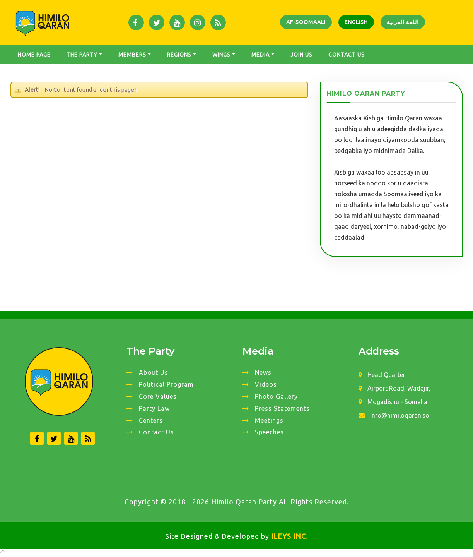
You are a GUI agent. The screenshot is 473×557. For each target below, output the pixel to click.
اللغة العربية (403, 22)
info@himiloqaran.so (394, 415)
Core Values (151, 396)
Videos (259, 384)
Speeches (263, 431)
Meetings (262, 420)
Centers (144, 420)
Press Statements (276, 408)
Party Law (148, 408)
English (356, 22)
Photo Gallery (270, 396)
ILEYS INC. (289, 536)
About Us (147, 372)
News (257, 372)
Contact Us (150, 431)
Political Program (160, 384)
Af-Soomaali (306, 22)
